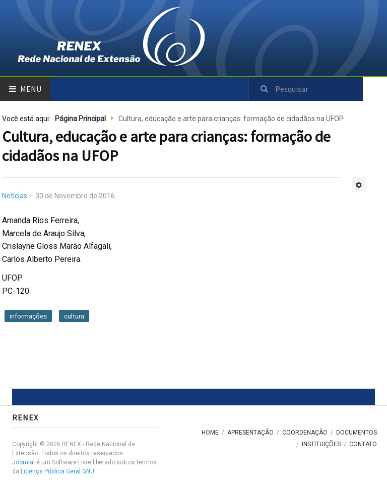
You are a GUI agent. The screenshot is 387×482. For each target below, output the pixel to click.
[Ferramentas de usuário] (359, 184)
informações (28, 316)
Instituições (321, 444)
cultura (74, 316)
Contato (363, 444)
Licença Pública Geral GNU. (58, 471)
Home (210, 432)
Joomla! (23, 462)
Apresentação (250, 432)
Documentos (356, 432)
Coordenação (305, 432)
